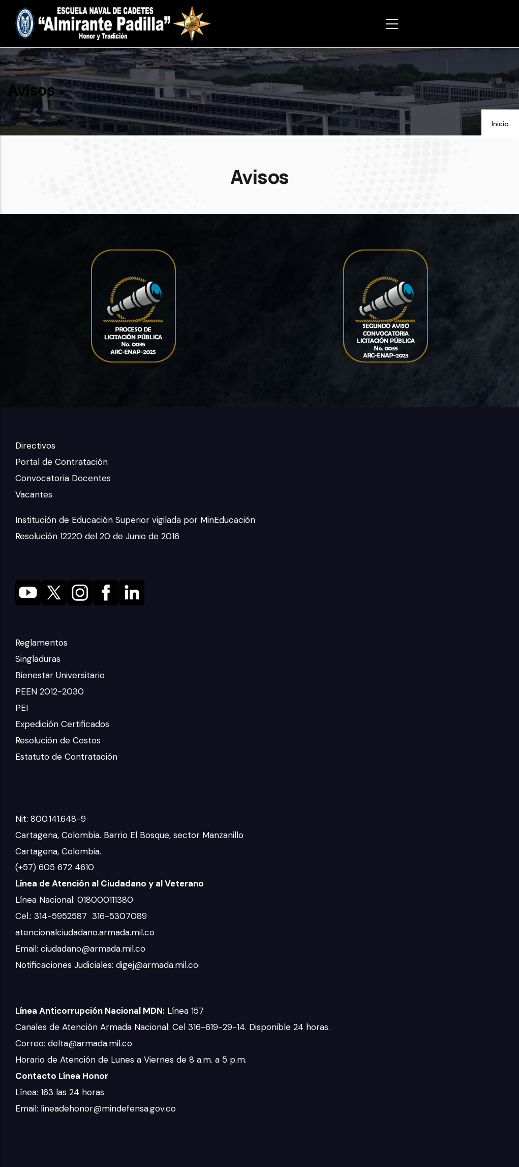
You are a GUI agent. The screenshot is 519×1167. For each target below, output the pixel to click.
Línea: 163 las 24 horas (61, 1092)
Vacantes (33, 494)
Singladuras (37, 658)
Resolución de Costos (58, 740)
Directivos (35, 445)
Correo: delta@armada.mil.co (73, 1043)
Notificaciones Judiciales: (65, 964)
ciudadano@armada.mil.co (94, 948)
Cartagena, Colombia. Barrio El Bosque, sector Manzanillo (130, 835)
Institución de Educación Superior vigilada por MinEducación (135, 519)
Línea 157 (109, 1010)
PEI (21, 707)
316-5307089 (120, 916)
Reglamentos (41, 642)
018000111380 (106, 899)
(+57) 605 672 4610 (54, 867)
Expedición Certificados (62, 724)
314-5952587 (61, 916)
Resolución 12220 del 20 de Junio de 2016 (97, 536)
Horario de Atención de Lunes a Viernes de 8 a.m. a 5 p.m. (131, 1059)
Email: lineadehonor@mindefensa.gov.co (95, 1108)
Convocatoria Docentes (63, 478)
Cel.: (24, 916)
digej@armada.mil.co (158, 964)
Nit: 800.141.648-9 (51, 818)
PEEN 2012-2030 (49, 691)
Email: (28, 948)
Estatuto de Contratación (66, 756)
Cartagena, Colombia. (59, 851)
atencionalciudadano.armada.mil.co (85, 932)
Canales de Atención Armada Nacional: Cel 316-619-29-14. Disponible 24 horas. (172, 1027)
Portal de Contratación (61, 461)
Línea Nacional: (46, 899)
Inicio (500, 123)
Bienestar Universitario (60, 675)
